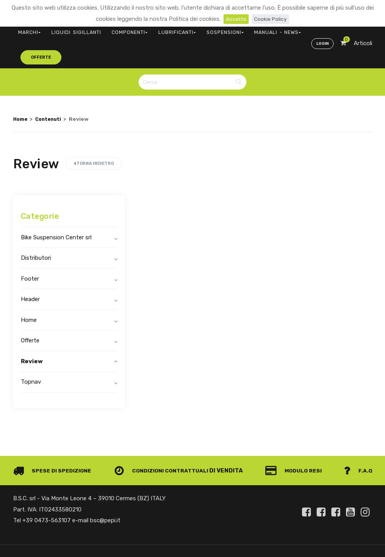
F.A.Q (357, 443)
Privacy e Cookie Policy (341, 535)
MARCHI (26, 29)
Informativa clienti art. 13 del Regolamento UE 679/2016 (307, 544)
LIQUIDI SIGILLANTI (65, 29)
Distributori (36, 231)
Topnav (31, 355)
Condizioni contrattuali (164, 443)
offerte (278, 28)
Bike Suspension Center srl (56, 210)
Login (321, 29)
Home (21, 92)
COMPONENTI (110, 29)
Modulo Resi (296, 443)
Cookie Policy (271, 18)
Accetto (235, 18)
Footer (30, 251)
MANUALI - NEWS (234, 29)
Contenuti (50, 92)
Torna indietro (94, 136)
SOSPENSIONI (190, 29)
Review (32, 334)
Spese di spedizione (54, 443)
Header (30, 272)
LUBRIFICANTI (150, 29)
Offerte (30, 313)
